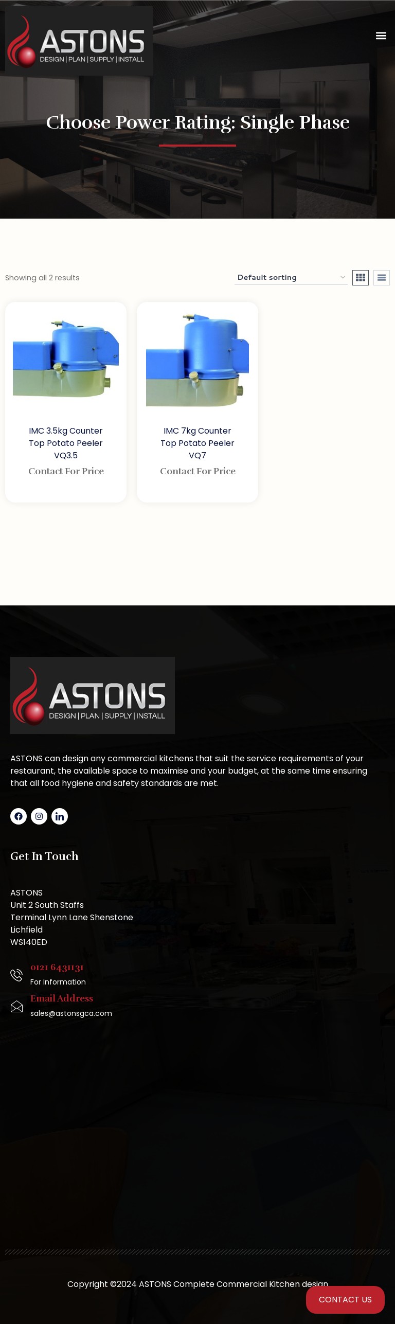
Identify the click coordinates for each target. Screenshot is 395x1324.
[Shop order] (291, 277)
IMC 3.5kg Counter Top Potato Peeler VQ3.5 (66, 443)
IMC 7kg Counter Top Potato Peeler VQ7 (197, 443)
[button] (381, 35)
